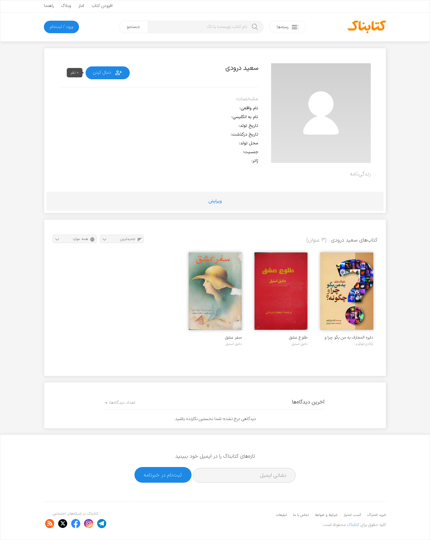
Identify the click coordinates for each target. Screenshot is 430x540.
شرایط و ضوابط (326, 515)
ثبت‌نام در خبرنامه (163, 475)
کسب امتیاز (352, 515)
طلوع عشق (298, 337)
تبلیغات (281, 515)
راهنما (49, 6)
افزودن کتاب (102, 6)
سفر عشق (233, 337)
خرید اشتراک (376, 515)
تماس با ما (301, 515)
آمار (81, 6)
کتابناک (353, 525)
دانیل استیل (299, 343)
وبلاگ (66, 6)
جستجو (133, 26)
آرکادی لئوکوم (364, 343)
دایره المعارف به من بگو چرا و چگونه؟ (348, 337)
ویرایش (215, 201)
